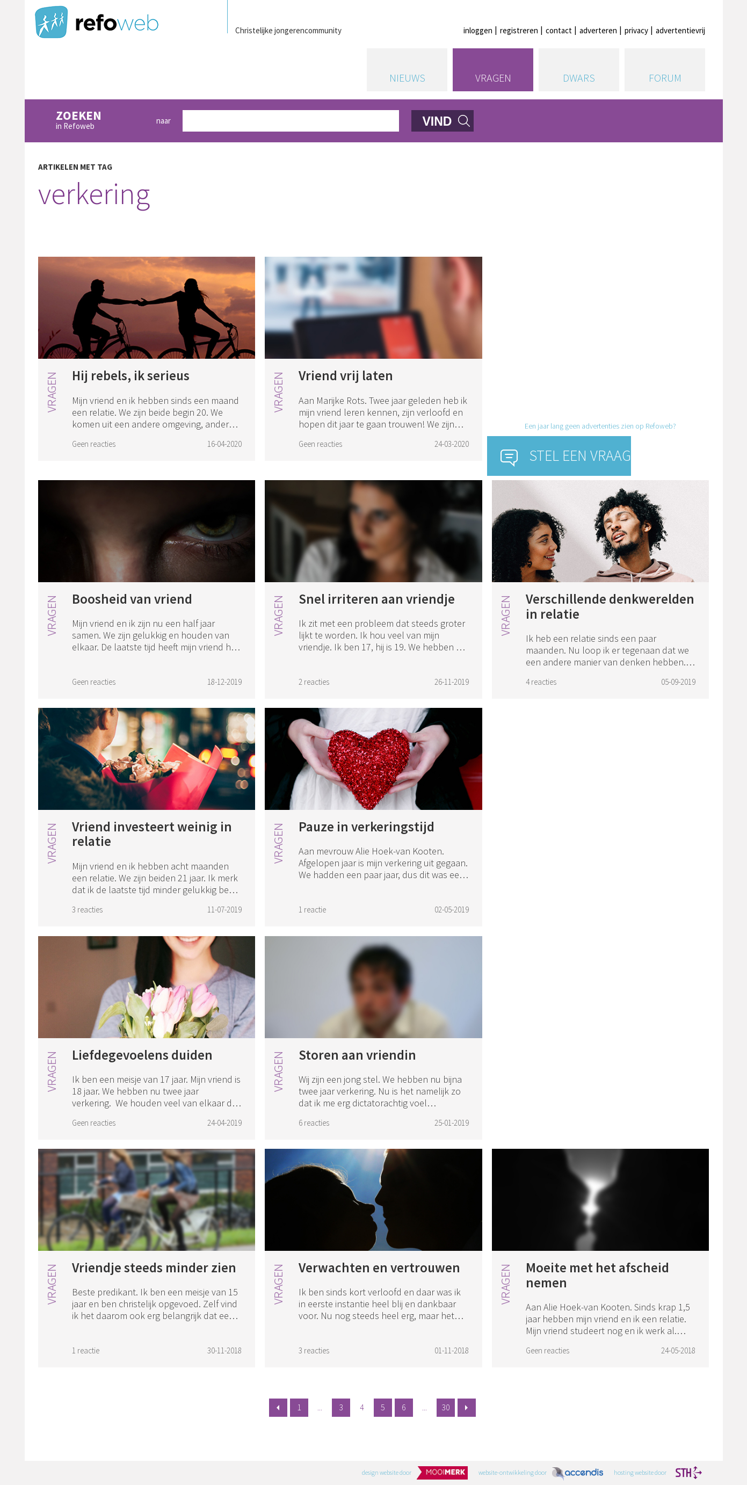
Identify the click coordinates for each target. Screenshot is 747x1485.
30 (445, 1407)
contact (559, 30)
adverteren (598, 30)
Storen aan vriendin (357, 1054)
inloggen (477, 30)
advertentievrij (680, 30)
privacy (636, 30)
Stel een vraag (580, 455)
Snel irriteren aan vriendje (377, 598)
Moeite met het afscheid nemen (597, 1275)
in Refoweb (100, 120)
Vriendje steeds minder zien (154, 1267)
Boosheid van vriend (132, 598)
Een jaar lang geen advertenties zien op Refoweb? (600, 426)
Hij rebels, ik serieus (131, 375)
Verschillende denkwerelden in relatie (610, 606)
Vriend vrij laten (346, 375)
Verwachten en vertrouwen (379, 1267)
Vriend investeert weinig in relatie (152, 834)
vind (437, 121)
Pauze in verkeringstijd (366, 826)
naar (163, 120)
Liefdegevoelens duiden (142, 1054)
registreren (519, 30)
